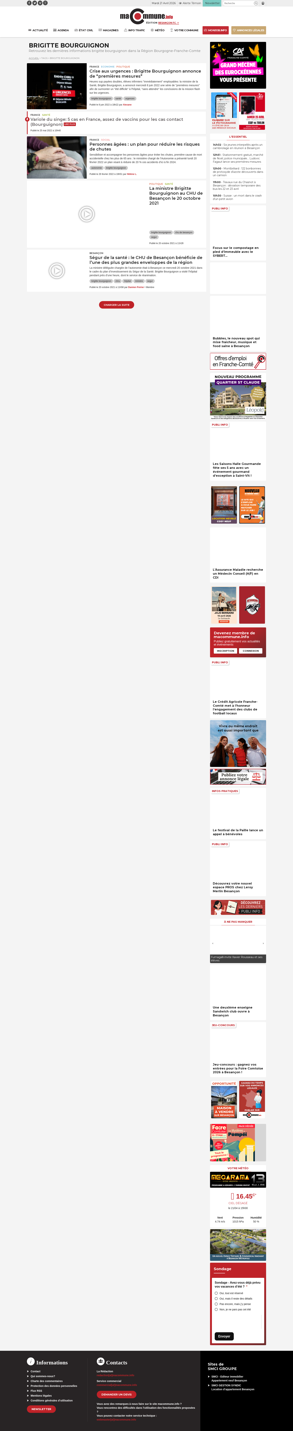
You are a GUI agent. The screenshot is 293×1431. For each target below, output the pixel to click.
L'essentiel (238, 136)
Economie (108, 66)
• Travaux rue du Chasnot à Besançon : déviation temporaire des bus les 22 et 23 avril (236, 185)
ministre (139, 281)
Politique (123, 66)
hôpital (127, 281)
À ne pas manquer (238, 921)
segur (154, 237)
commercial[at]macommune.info (117, 1384)
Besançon (96, 253)
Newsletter (41, 1409)
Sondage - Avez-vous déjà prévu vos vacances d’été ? (237, 1284)
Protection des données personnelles (54, 1385)
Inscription (225, 650)
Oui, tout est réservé (231, 1293)
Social (105, 139)
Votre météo (238, 1168)
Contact (35, 1371)
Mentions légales (41, 1395)
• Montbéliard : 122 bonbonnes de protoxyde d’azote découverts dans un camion (238, 172)
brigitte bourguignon (101, 98)
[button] (256, 3)
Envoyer (224, 1336)
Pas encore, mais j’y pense (235, 1304)
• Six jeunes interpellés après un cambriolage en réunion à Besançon (238, 146)
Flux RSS (36, 1390)
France (94, 66)
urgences (129, 98)
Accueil (34, 58)
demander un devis (116, 1394)
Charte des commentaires (47, 1381)
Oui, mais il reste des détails (236, 1298)
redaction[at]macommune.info (115, 1375)
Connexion (251, 650)
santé (118, 98)
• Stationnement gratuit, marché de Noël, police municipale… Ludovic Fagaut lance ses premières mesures (238, 158)
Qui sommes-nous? (43, 1376)
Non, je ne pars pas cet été (235, 1309)
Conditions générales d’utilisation (52, 1400)
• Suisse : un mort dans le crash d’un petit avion (237, 197)
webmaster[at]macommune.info (116, 1419)
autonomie (96, 168)
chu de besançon (183, 232)
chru (117, 281)
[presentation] (213, 943)
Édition (151, 22)
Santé (46, 115)
